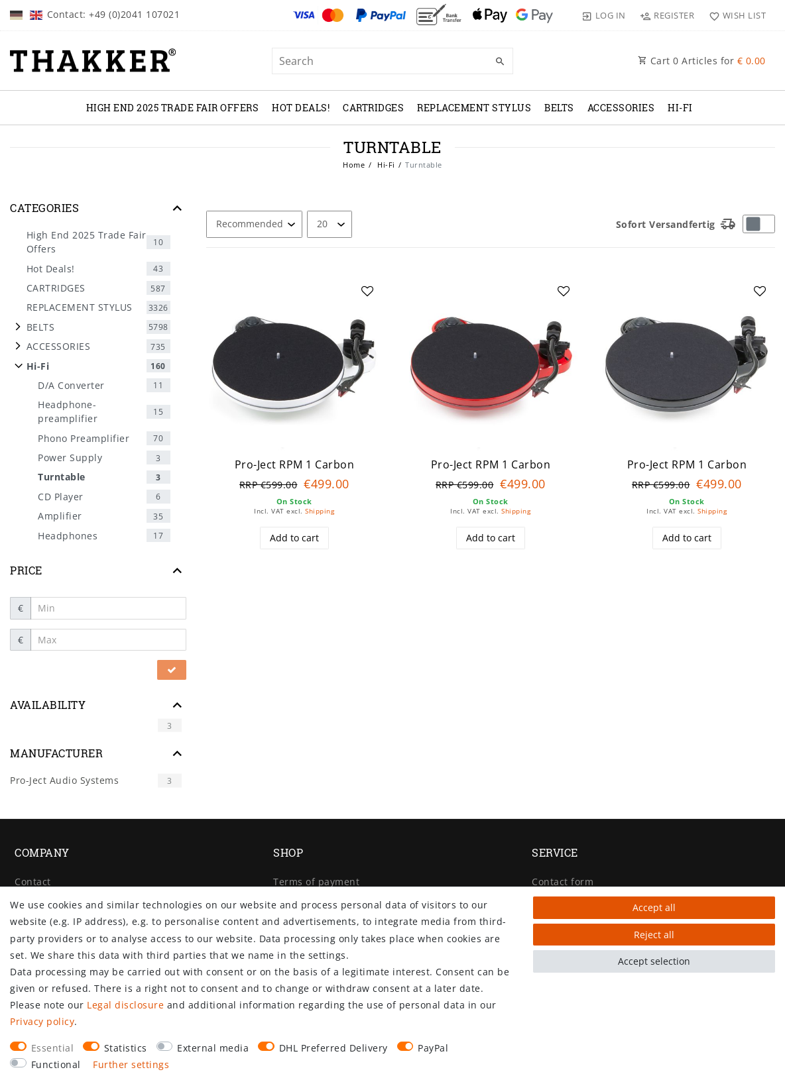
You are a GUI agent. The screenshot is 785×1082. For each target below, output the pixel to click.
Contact (33, 881)
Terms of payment (316, 881)
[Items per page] (329, 224)
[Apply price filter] (171, 670)
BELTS (559, 107)
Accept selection (654, 961)
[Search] (500, 61)
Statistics (125, 1048)
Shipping (319, 511)
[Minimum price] (108, 608)
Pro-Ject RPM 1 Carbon (295, 465)
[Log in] (604, 15)
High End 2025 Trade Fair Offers (172, 107)
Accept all (654, 907)
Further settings (131, 1064)
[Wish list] (734, 15)
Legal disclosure (125, 1005)
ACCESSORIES (621, 107)
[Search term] (393, 61)
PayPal (433, 1048)
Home (354, 165)
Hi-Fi (680, 107)
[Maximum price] (108, 640)
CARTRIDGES (373, 107)
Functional (56, 1064)
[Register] (667, 15)
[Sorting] (254, 224)
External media (213, 1048)
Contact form (562, 881)
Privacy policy (42, 1021)
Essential (52, 1048)
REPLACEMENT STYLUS (474, 107)
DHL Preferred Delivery (333, 1048)
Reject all (654, 934)
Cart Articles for (702, 60)
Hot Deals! (301, 107)
